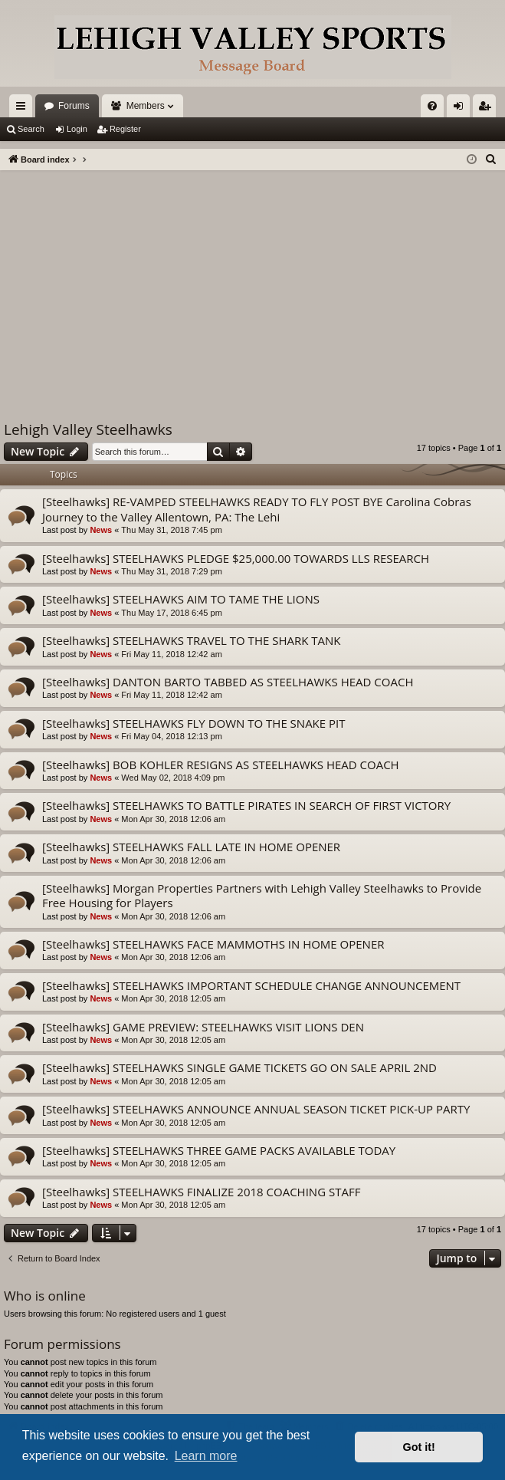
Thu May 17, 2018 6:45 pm (171, 612)
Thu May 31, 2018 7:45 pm (171, 529)
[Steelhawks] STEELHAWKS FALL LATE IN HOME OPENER (191, 846)
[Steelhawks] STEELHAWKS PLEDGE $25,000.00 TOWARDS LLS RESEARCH (235, 558)
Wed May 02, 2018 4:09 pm (173, 777)
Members (145, 105)
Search (31, 128)
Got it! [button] (419, 1447)
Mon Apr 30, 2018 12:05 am (173, 998)
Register (125, 128)
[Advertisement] (252, 285)
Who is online (45, 1295)
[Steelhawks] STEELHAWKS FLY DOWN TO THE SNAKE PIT (194, 723)
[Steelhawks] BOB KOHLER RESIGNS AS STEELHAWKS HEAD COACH (220, 764)
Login (77, 128)
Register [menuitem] (488, 108)
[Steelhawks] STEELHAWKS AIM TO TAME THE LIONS (181, 599)
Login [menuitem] (462, 108)
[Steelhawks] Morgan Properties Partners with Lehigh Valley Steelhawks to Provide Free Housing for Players (261, 895)
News (101, 529)
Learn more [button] (206, 1455)
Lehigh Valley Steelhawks (88, 429)
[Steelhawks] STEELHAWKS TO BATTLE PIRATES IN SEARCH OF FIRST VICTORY (246, 805)
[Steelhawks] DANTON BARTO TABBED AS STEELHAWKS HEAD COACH (227, 681)
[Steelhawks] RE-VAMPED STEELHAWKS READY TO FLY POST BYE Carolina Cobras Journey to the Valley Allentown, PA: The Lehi (256, 509)
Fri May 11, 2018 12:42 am (171, 654)
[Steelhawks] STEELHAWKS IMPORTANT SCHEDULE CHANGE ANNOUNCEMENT (251, 985)
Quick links (23, 108)
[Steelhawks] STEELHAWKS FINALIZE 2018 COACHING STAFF (201, 1191)
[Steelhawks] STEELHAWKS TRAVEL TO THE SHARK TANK (191, 640)
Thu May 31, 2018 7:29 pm (171, 571)
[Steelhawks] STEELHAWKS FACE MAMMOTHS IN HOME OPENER (213, 944)
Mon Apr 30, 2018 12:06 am (173, 819)
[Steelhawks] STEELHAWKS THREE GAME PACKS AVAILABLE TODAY (218, 1150)
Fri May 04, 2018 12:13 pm (171, 736)
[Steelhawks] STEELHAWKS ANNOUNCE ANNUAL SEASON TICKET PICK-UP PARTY (256, 1109)
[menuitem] (432, 105)
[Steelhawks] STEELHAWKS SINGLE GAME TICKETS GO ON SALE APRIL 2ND (239, 1067)
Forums (74, 105)
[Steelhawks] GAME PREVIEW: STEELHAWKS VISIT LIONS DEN (203, 1026)
